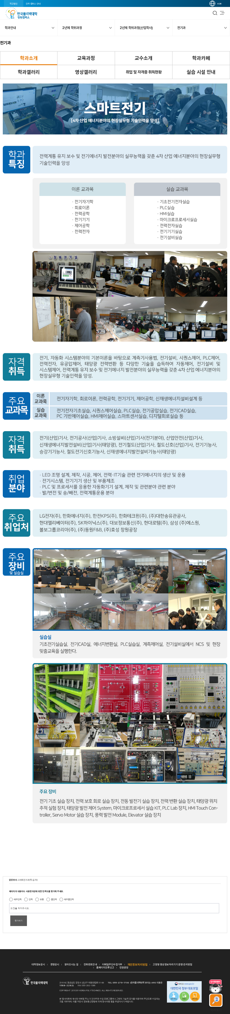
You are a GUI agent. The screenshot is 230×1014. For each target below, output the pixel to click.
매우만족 (18, 899)
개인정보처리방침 (138, 964)
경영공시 (54, 964)
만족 (31, 899)
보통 (42, 899)
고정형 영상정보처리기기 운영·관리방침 (172, 964)
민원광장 (123, 967)
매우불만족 (69, 899)
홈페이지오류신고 (105, 967)
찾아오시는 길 (71, 964)
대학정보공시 (38, 964)
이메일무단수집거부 (112, 964)
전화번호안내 (90, 964)
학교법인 (14, 3)
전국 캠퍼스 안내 (33, 3)
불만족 (54, 899)
